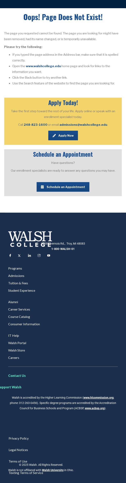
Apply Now (63, 135)
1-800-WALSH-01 (63, 249)
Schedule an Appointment (63, 187)
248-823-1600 (36, 125)
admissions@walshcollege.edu (83, 125)
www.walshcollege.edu (43, 66)
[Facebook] (9, 256)
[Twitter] (19, 256)
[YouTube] (48, 256)
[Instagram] (38, 256)
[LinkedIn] (28, 256)
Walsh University (53, 470)
